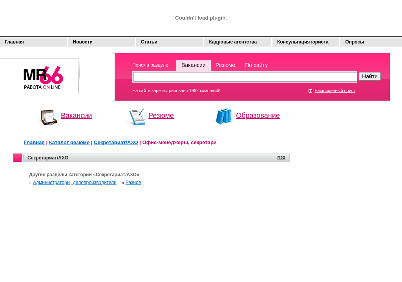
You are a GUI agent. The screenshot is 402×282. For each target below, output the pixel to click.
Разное (133, 182)
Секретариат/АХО (116, 142)
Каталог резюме (69, 142)
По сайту (256, 65)
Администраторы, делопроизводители (75, 182)
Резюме (225, 65)
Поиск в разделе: (151, 65)
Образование (258, 115)
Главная (14, 42)
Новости (82, 42)
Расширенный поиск (335, 90)
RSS (281, 157)
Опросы (354, 42)
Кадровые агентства (233, 42)
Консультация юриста (303, 42)
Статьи (149, 42)
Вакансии (193, 65)
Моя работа (40, 72)
